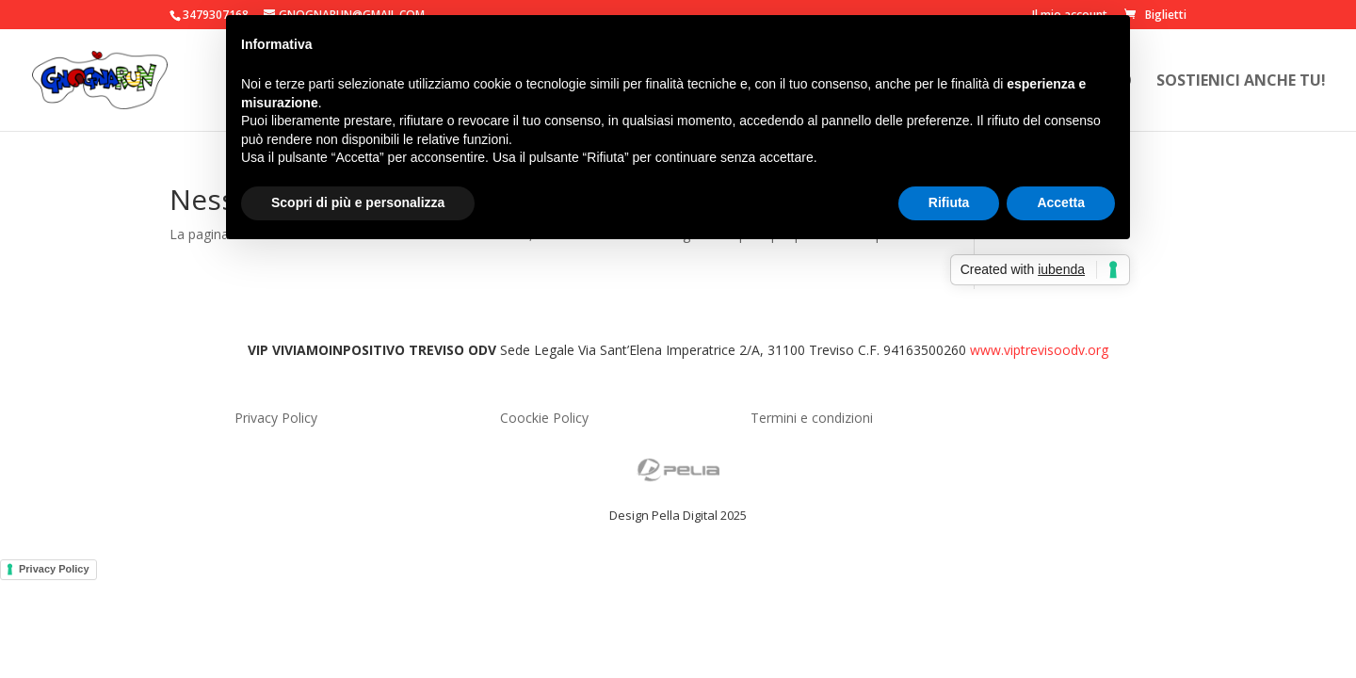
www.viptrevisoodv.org (1039, 350)
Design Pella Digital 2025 (678, 515)
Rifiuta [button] (949, 202)
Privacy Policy (54, 568)
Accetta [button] (1061, 202)
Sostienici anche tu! (1241, 81)
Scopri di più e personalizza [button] (357, 202)
